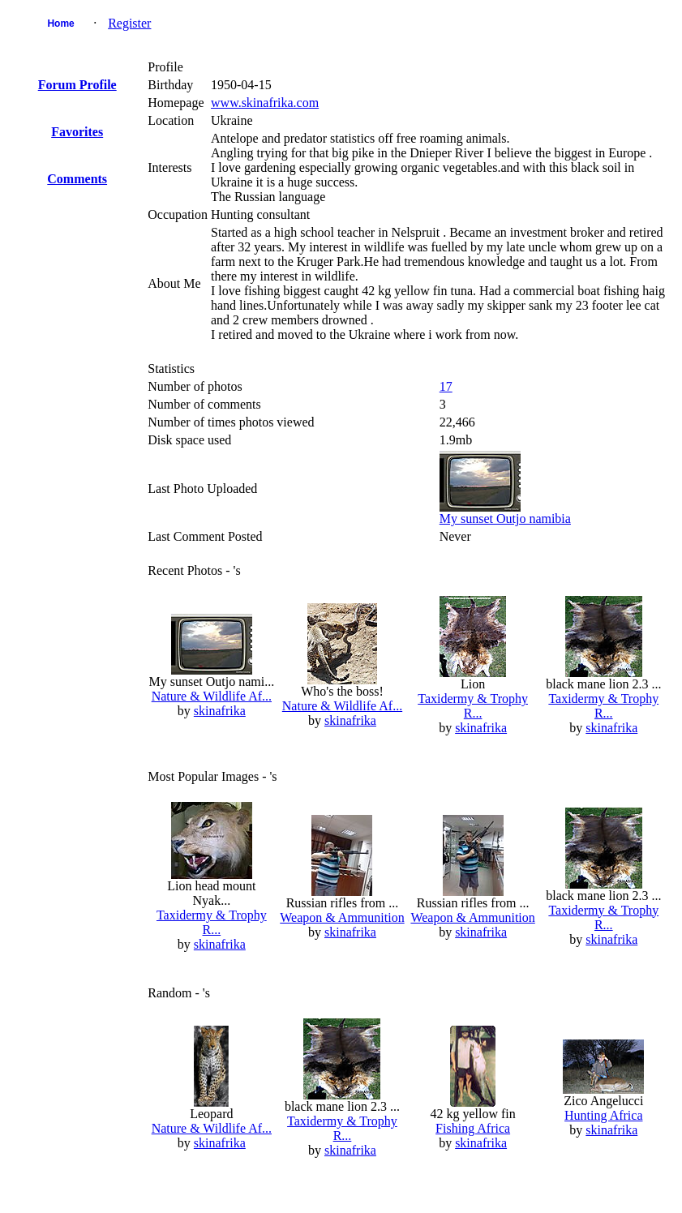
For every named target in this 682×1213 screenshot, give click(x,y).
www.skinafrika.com (265, 102)
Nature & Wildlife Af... (212, 696)
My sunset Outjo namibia (505, 518)
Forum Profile (77, 85)
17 (446, 386)
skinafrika (220, 711)
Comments (77, 179)
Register (129, 23)
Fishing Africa (472, 1128)
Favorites (77, 132)
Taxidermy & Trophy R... (473, 706)
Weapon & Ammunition (342, 917)
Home (60, 23)
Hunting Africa (603, 1115)
